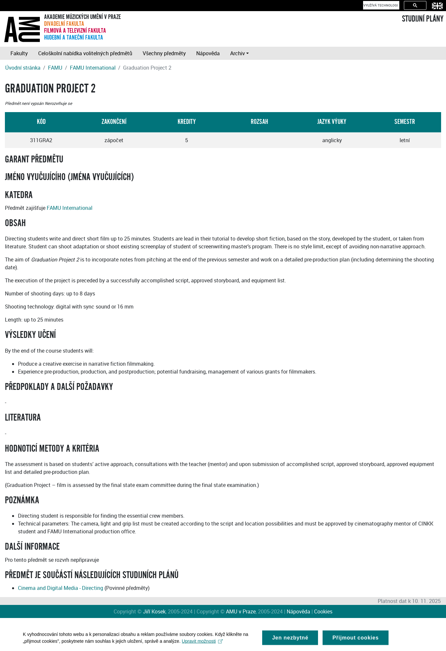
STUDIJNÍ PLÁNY (422, 19)
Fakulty (19, 53)
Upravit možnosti (202, 642)
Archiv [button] (237, 53)
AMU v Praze (241, 611)
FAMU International (93, 67)
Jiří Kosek (154, 611)
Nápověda (208, 53)
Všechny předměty (164, 53)
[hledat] (380, 5)
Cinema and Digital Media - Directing (60, 588)
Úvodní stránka (22, 67)
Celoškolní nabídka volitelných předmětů (85, 53)
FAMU (55, 67)
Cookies (323, 611)
